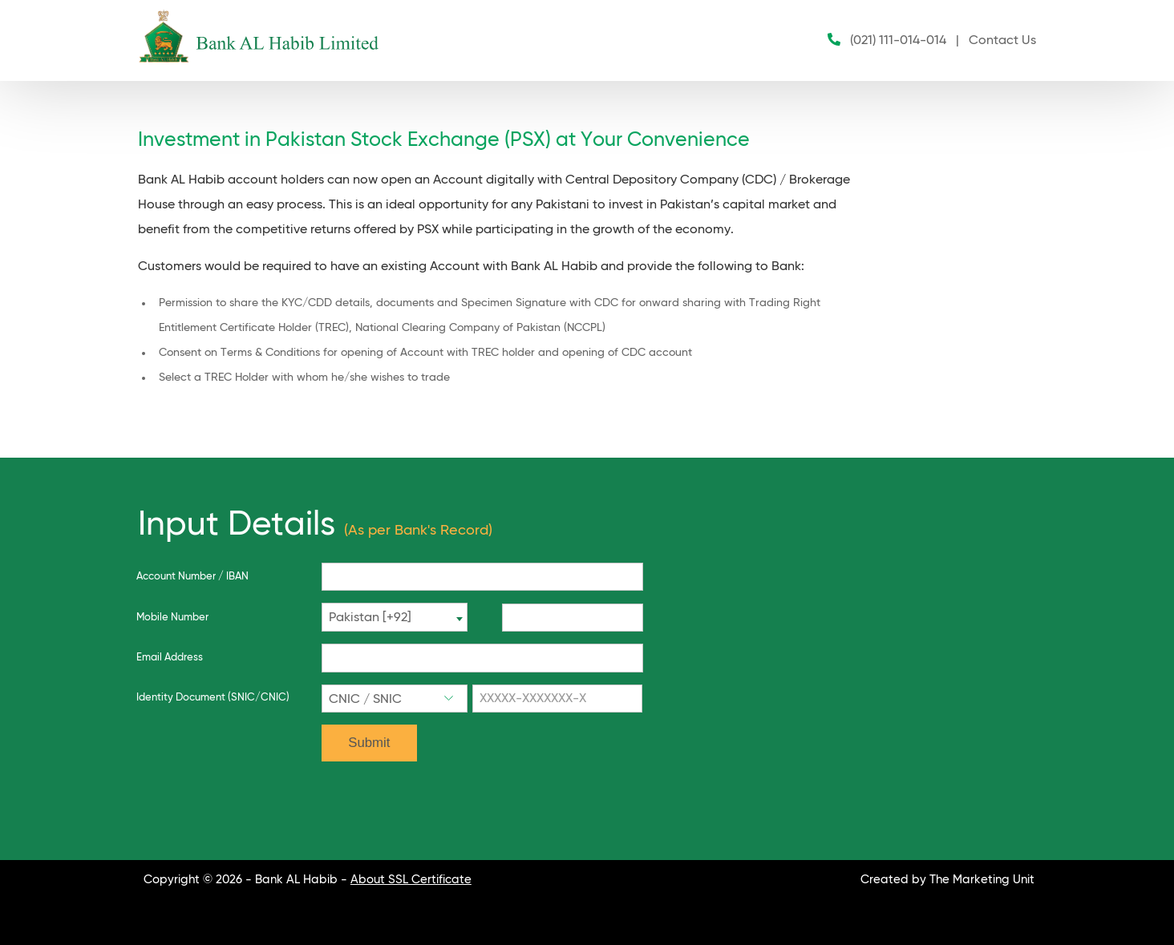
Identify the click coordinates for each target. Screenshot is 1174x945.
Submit (369, 742)
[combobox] (395, 617)
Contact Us (1002, 40)
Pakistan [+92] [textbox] (370, 618)
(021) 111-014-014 (898, 40)
